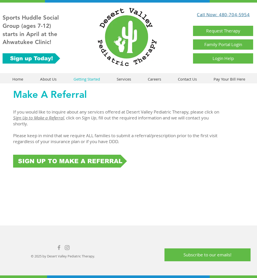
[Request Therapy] (223, 31)
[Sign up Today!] (31, 58)
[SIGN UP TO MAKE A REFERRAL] (70, 161)
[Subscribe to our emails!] (207, 254)
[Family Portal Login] (223, 44)
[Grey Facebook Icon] (59, 247)
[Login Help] (223, 58)
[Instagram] (67, 247)
